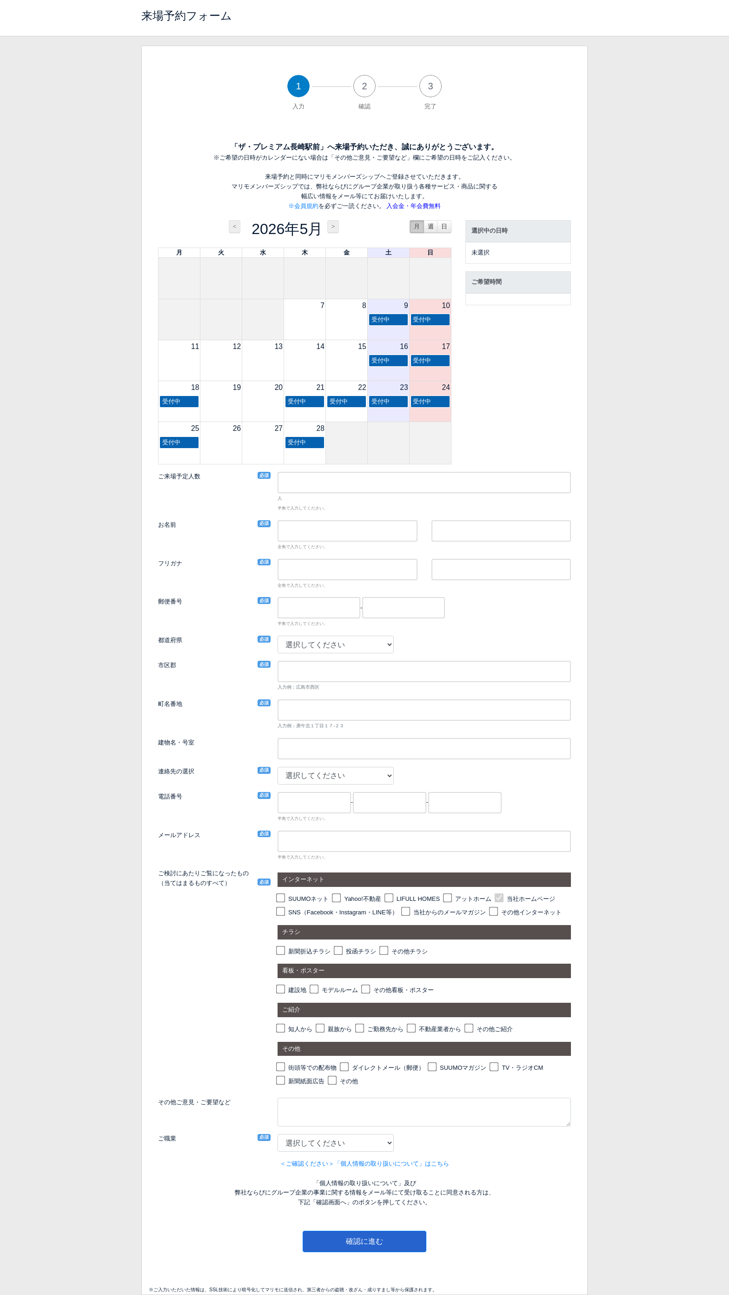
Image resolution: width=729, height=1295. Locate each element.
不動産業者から (440, 1029)
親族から (340, 1029)
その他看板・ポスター (403, 989)
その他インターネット (531, 912)
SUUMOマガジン (463, 1067)
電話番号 (170, 796)
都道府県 (170, 640)
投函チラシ (361, 951)
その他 (349, 1081)
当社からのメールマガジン (449, 912)
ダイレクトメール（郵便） (388, 1067)
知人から (300, 1029)
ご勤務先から (385, 1029)
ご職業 (167, 1138)
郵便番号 (170, 601)
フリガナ (170, 563)
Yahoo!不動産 (362, 898)
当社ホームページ (531, 898)
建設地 (297, 989)
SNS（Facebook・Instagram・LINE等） (343, 912)
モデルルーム (340, 989)
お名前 (167, 524)
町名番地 (170, 703)
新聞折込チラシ (309, 951)
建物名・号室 (176, 742)
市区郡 (167, 665)
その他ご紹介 (495, 1029)
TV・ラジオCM (522, 1067)
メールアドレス (179, 835)
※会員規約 (303, 205)
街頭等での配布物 (312, 1067)
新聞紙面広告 (306, 1081)
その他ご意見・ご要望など (194, 1102)
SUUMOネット (308, 898)
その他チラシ (409, 951)
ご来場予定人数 (179, 476)
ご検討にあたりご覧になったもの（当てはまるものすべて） (203, 878)
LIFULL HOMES (418, 898)
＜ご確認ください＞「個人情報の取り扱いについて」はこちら (364, 1163)
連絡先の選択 (176, 771)
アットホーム (473, 898)
